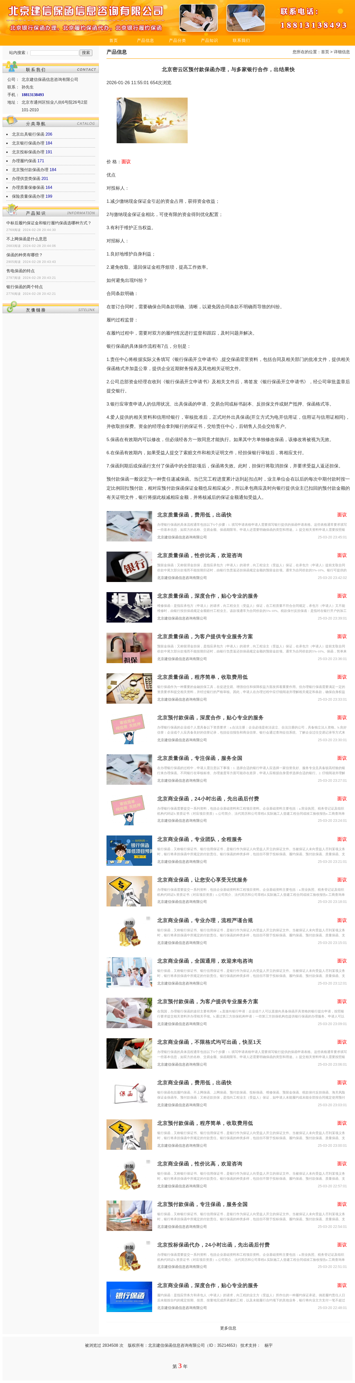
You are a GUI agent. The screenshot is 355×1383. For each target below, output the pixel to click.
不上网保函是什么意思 (26, 239)
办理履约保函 (24, 161)
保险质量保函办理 (28, 196)
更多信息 (228, 1328)
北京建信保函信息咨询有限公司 (182, 537)
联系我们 (241, 40)
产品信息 (145, 40)
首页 (113, 40)
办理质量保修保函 (28, 187)
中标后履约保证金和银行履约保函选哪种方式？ (49, 223)
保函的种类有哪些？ (24, 255)
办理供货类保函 (26, 178)
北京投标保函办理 (28, 152)
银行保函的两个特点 (24, 287)
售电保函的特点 (20, 271)
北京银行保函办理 (28, 143)
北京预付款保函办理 (30, 170)
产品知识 (209, 40)
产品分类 (177, 40)
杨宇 (268, 1345)
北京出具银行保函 (28, 134)
